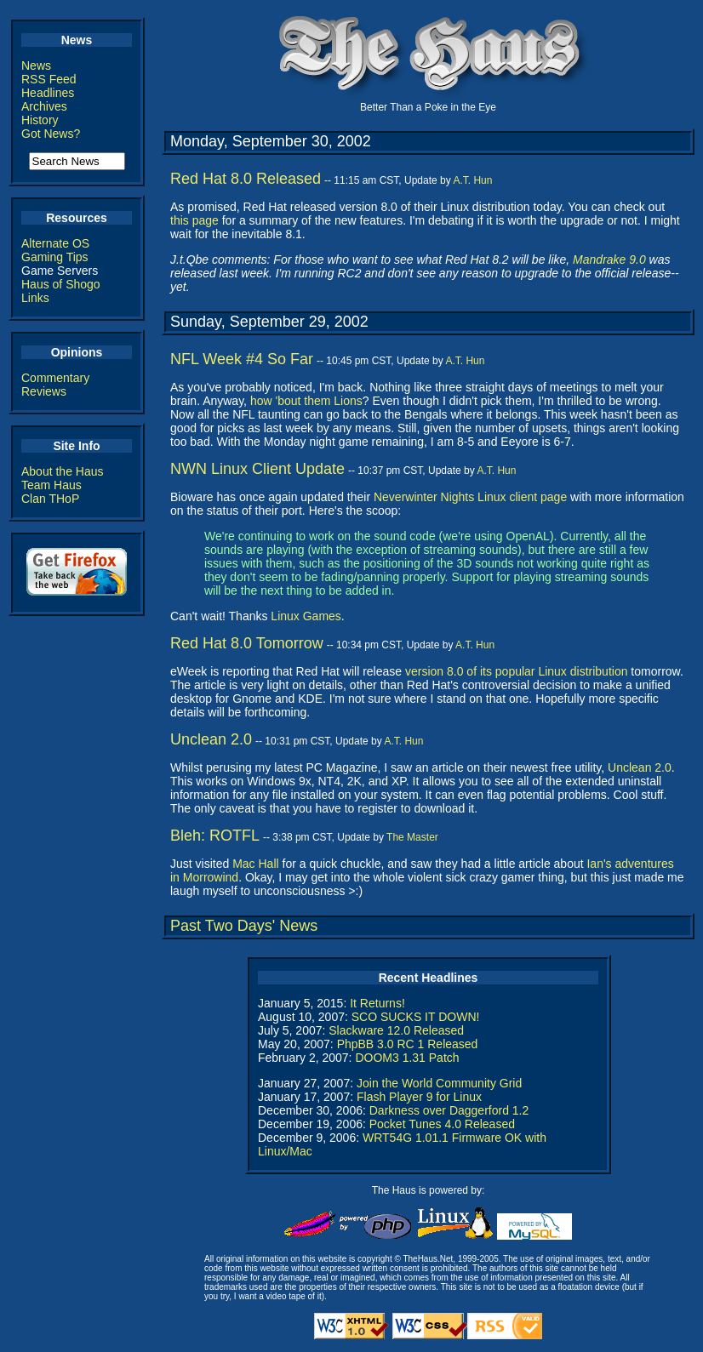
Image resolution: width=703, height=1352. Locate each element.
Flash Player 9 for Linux (419, 1097)
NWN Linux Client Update (257, 468)
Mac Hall (255, 863)
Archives (44, 106)
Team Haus (51, 485)
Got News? (50, 133)
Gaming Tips (55, 257)
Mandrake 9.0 (609, 259)
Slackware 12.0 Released (396, 1030)
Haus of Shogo (60, 284)
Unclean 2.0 (211, 739)
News (36, 65)
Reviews (43, 391)
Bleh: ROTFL (215, 835)
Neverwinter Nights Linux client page (470, 497)
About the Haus (62, 471)
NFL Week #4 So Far (241, 359)
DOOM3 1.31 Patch (407, 1057)
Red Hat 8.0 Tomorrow (246, 643)
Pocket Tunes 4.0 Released (442, 1124)
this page (194, 220)
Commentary (55, 378)
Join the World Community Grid (439, 1083)
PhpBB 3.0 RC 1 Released (407, 1044)
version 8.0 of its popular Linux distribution (516, 671)
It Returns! (377, 1003)
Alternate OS (55, 243)
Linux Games (305, 616)
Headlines (47, 93)
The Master (412, 837)
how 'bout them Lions (306, 401)
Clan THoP (50, 498)
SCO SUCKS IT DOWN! (416, 1017)
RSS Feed (49, 79)
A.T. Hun (472, 180)
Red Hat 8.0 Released (245, 178)
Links (35, 298)
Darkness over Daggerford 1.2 (449, 1110)
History (40, 120)
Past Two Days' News (243, 925)
